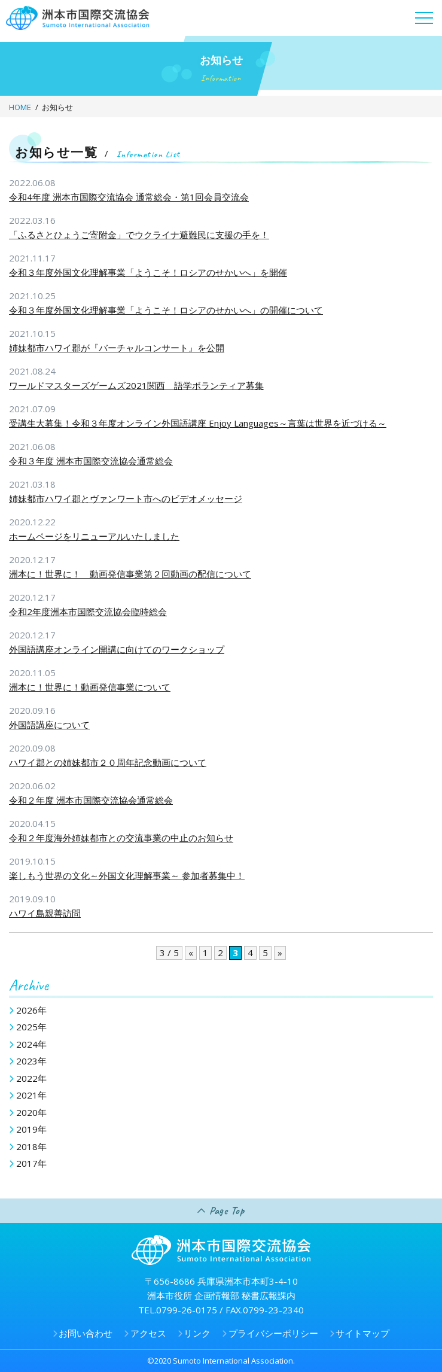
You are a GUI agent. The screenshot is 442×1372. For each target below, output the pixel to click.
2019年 (31, 1129)
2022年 (31, 1078)
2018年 (31, 1146)
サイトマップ (362, 1333)
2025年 (31, 1027)
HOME (20, 107)
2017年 (31, 1163)
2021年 (31, 1095)
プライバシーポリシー (273, 1333)
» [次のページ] (280, 953)
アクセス (148, 1333)
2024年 (31, 1044)
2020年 (31, 1112)
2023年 (31, 1061)
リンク (197, 1333)
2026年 (31, 1010)
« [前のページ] (190, 953)
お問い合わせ (85, 1333)
